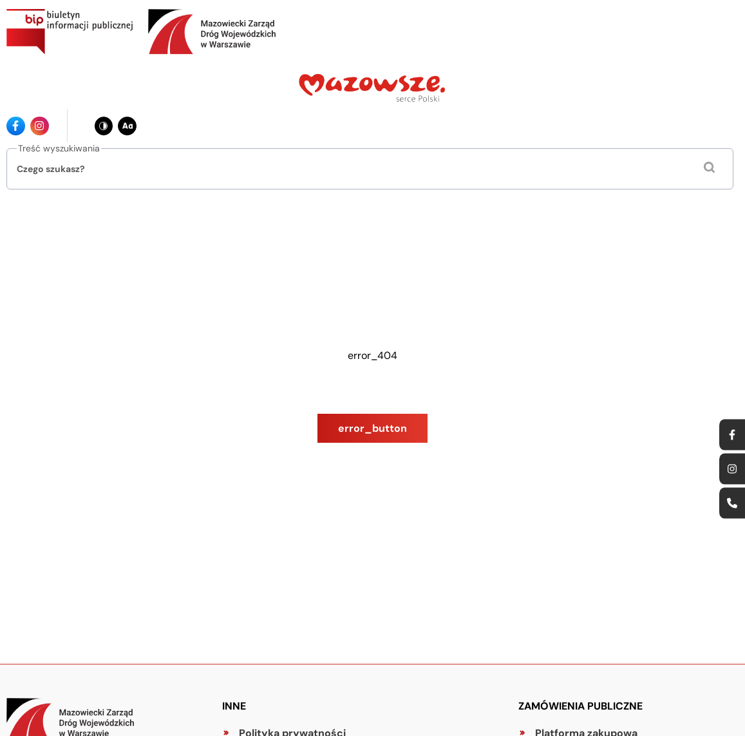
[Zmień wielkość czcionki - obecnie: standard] (127, 126)
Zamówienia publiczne (580, 706)
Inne (234, 706)
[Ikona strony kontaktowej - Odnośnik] (732, 503)
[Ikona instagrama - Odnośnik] (39, 126)
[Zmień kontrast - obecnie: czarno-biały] (104, 126)
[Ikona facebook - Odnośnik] (15, 126)
